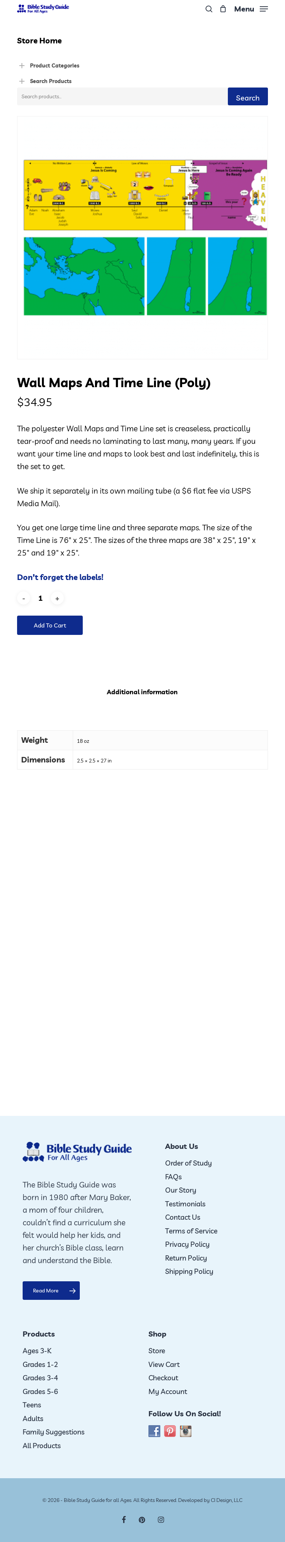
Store (156, 1350)
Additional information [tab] (142, 692)
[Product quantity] (40, 598)
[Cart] (223, 8)
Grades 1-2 (40, 1364)
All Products (42, 1445)
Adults (33, 1418)
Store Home (39, 40)
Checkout (163, 1377)
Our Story (180, 1190)
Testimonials (185, 1203)
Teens (32, 1404)
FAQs (173, 1176)
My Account (167, 1391)
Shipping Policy (189, 1271)
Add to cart (50, 625)
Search (248, 97)
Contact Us (182, 1217)
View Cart (164, 1364)
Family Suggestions (54, 1431)
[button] (251, 8)
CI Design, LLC (226, 1500)
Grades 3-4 (40, 1377)
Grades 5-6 (40, 1391)
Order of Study (188, 1163)
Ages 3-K (37, 1350)
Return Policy (186, 1257)
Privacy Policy (187, 1244)
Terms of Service (191, 1230)
